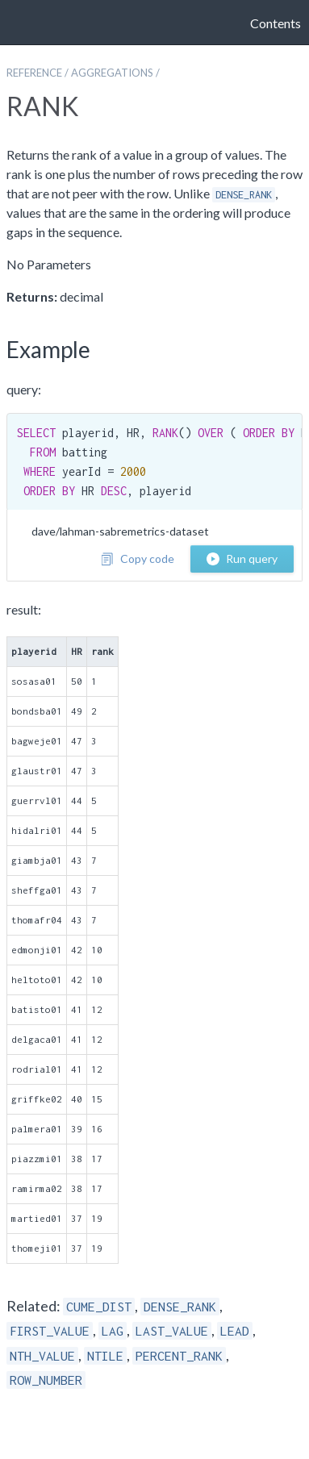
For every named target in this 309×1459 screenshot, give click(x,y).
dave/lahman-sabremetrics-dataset (120, 531)
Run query (242, 558)
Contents (275, 23)
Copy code (137, 558)
